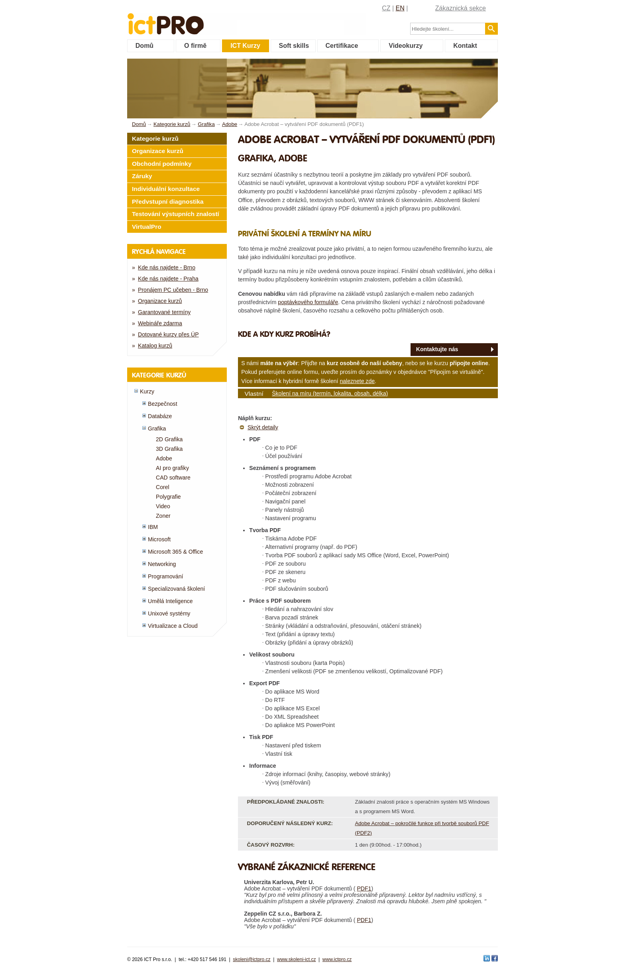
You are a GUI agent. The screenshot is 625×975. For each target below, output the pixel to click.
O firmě (195, 45)
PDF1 (364, 888)
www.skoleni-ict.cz (296, 959)
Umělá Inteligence (170, 601)
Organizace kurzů (157, 150)
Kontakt (465, 45)
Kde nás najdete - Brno (166, 267)
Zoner (163, 516)
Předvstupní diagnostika (168, 201)
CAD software (173, 477)
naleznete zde (357, 381)
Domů (144, 45)
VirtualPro (146, 226)
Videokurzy (406, 45)
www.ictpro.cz (337, 959)
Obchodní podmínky (162, 163)
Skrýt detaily (263, 427)
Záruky (142, 176)
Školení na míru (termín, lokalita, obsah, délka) (330, 393)
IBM (153, 527)
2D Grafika (169, 439)
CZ (386, 8)
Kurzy (147, 391)
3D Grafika (169, 449)
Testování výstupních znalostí (175, 213)
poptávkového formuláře (308, 302)
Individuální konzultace (166, 188)
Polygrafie (168, 496)
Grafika (157, 428)
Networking (162, 564)
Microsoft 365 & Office (175, 551)
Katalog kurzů (155, 345)
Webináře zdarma (160, 323)
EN (400, 8)
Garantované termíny (164, 312)
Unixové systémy (169, 613)
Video (163, 506)
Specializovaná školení (176, 589)
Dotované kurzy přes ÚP (168, 334)
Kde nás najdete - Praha (168, 278)
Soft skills (294, 45)
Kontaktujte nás (437, 349)
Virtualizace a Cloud (173, 626)
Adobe (164, 458)
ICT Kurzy (245, 45)
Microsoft (159, 539)
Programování (165, 576)
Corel (162, 487)
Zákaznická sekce (460, 8)
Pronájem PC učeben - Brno (173, 290)
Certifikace (341, 45)
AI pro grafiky (172, 468)
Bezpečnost (162, 404)
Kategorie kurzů (155, 138)
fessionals (192, 19)
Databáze (160, 416)
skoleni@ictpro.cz (251, 959)
